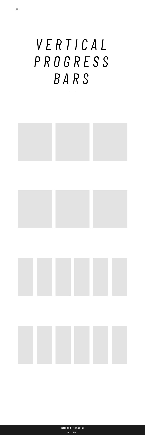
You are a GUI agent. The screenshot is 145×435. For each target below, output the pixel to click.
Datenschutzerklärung (72, 428)
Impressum (72, 432)
